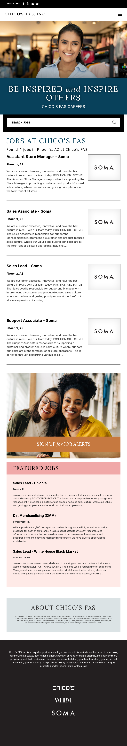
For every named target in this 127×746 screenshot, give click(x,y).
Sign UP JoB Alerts (63, 444)
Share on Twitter (28, 3)
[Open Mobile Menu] (120, 14)
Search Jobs (21, 122)
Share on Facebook (23, 3)
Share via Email (37, 3)
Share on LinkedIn (32, 3)
